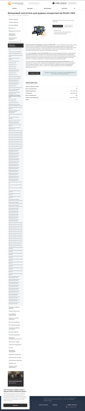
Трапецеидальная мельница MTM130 (15, 194)
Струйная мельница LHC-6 (14, 61)
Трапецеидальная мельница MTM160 (15, 191)
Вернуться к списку (12, 392)
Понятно (15, 405)
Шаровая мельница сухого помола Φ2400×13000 (14, 289)
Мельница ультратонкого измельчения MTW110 (14, 165)
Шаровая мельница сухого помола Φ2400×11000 (14, 292)
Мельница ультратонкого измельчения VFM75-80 (14, 70)
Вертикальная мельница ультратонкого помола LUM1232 (15, 203)
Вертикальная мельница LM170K (15, 141)
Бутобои (11, 347)
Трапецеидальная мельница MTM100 (15, 197)
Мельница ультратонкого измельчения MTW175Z (14, 153)
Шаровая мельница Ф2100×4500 (15, 222)
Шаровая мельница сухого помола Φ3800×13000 (14, 277)
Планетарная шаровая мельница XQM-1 (15, 56)
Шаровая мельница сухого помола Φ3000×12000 (14, 283)
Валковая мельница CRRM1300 (15, 53)
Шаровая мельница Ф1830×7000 (15, 226)
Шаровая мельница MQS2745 (15, 76)
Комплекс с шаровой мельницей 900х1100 (15, 108)
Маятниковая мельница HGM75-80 (15, 115)
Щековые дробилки (13, 19)
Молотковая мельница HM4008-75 (15, 188)
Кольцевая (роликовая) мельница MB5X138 (16, 268)
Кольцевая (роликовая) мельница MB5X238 (16, 254)
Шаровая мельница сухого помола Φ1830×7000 (14, 300)
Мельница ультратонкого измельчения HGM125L (14, 83)
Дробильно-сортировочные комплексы (15, 338)
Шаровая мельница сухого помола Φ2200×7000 (14, 297)
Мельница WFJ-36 (12, 72)
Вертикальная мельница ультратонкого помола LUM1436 (15, 200)
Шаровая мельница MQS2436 (15, 78)
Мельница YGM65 (12, 99)
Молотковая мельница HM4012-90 (15, 185)
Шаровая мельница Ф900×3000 (15, 243)
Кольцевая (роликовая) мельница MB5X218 (16, 257)
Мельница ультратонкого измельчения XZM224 (14, 177)
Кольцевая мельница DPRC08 (15, 51)
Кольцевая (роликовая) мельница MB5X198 (16, 260)
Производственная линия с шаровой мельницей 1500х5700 (15, 105)
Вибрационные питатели (14, 31)
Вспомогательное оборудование (13, 367)
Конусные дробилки (13, 25)
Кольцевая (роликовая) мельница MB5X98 (16, 274)
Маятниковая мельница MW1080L (14, 118)
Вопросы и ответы (43, 404)
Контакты (64, 8)
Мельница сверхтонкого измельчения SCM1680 (14, 209)
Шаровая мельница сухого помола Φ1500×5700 (14, 303)
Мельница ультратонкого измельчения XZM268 (14, 168)
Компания (30, 8)
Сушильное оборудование (15, 344)
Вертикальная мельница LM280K (15, 134)
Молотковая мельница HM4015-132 (15, 183)
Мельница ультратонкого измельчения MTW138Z (14, 159)
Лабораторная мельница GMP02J (14, 59)
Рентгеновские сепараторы (15, 360)
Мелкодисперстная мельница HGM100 (15, 125)
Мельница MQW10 (12, 68)
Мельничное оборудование (12, 45)
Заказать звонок (72, 3)
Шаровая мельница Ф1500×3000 (15, 236)
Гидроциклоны (12, 363)
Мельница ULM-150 (13, 64)
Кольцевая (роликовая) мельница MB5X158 (16, 265)
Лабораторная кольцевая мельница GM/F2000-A (14, 90)
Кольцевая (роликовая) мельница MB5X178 (16, 262)
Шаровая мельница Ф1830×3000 (15, 231)
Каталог (15, 8)
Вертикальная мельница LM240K (15, 135)
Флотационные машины (14, 325)
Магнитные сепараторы (14, 322)
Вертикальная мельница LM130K (15, 144)
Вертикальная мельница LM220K (15, 137)
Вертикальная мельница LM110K (15, 146)
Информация (48, 8)
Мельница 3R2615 (12, 85)
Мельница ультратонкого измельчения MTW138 (14, 162)
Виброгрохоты (12, 28)
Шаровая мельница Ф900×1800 (15, 245)
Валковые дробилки (13, 332)
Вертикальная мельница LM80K (15, 148)
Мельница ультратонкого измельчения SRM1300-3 (14, 122)
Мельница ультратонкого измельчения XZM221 (14, 180)
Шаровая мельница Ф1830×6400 (15, 227)
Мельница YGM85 (12, 62)
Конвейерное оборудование (12, 351)
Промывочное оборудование (12, 34)
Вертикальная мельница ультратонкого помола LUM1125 (15, 206)
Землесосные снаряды (14, 341)
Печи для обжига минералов (13, 38)
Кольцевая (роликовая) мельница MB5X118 (16, 271)
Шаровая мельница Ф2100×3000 (15, 224)
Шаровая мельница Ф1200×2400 (15, 242)
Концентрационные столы (15, 42)
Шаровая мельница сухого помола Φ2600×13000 (14, 286)
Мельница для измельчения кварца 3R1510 (14, 128)
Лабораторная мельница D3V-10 (16, 87)
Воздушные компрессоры (15, 354)
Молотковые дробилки (14, 334)
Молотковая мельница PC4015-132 (15, 49)
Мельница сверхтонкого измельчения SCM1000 (14, 214)
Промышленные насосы (14, 311)
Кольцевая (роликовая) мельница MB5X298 (16, 248)
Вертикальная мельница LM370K (15, 130)
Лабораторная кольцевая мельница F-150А (14, 93)
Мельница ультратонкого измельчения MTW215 (14, 151)
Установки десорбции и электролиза (14, 328)
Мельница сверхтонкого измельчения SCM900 (14, 217)
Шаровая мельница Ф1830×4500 (15, 229)
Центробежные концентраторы (12, 314)
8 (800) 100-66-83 (60, 3)
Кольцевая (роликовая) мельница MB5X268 (16, 251)
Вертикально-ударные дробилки (14, 308)
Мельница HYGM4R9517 (14, 102)
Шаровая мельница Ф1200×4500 (15, 238)
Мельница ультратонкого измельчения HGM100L (14, 80)
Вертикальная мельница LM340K (15, 132)
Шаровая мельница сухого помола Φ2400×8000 (14, 294)
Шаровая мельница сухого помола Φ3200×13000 (14, 280)
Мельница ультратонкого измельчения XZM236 (14, 174)
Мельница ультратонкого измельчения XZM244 (14, 171)
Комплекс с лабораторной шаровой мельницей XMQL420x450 (14, 111)
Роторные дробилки (13, 22)
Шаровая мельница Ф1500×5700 (15, 233)
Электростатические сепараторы (14, 319)
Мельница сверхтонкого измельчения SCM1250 (14, 212)
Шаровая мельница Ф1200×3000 (15, 240)
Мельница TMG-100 (13, 74)
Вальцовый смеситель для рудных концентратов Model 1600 (15, 96)
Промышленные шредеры (15, 357)
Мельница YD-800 (12, 66)
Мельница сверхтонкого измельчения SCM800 (14, 220)
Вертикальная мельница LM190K (15, 139)
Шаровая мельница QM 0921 (15, 120)
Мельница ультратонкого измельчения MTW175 (14, 156)
